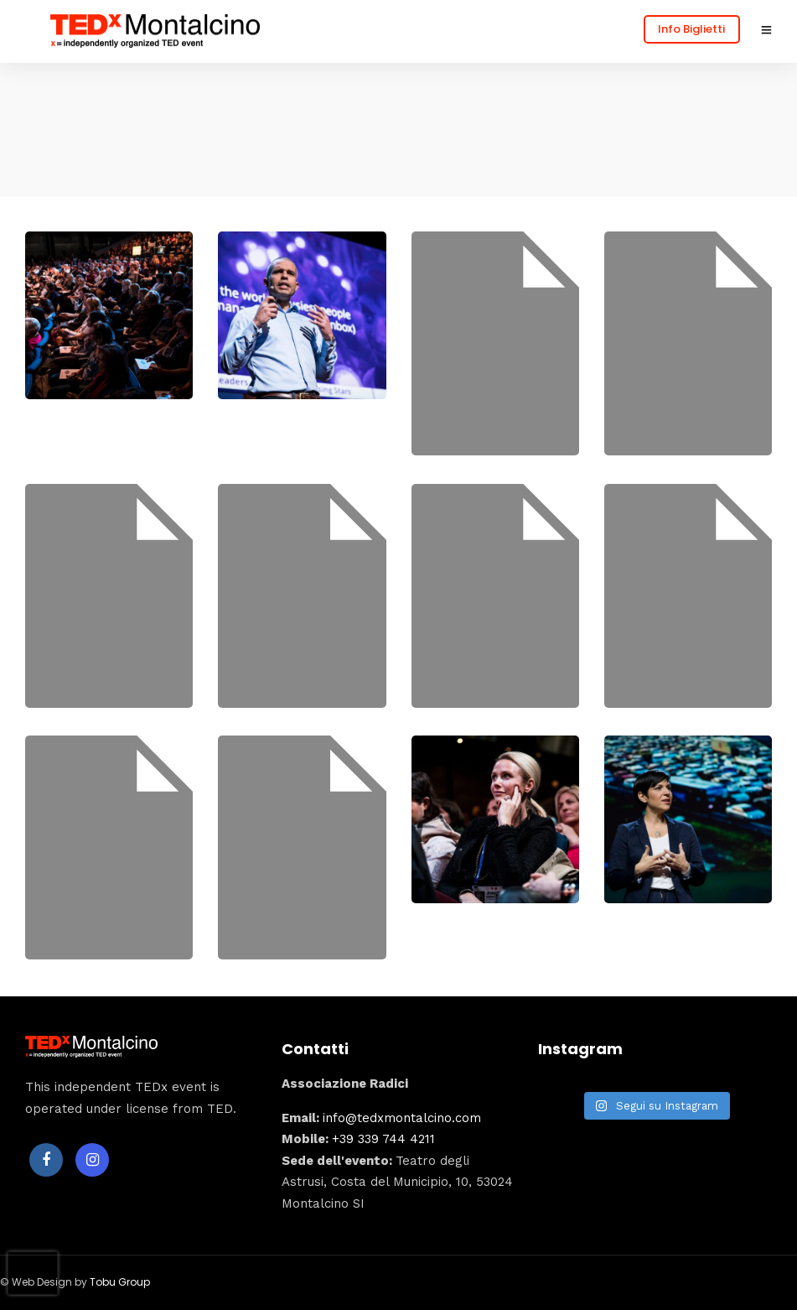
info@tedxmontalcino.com (402, 1117)
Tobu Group (120, 1282)
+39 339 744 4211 (383, 1138)
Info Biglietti (691, 29)
